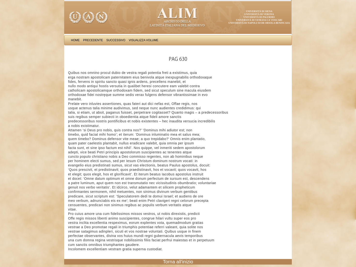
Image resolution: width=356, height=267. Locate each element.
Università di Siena (259, 11)
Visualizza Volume (143, 40)
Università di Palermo (259, 17)
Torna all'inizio (178, 261)
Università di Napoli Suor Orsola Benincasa (259, 23)
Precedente (93, 40)
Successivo (115, 40)
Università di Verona (259, 14)
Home (75, 40)
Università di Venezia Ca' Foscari (259, 20)
